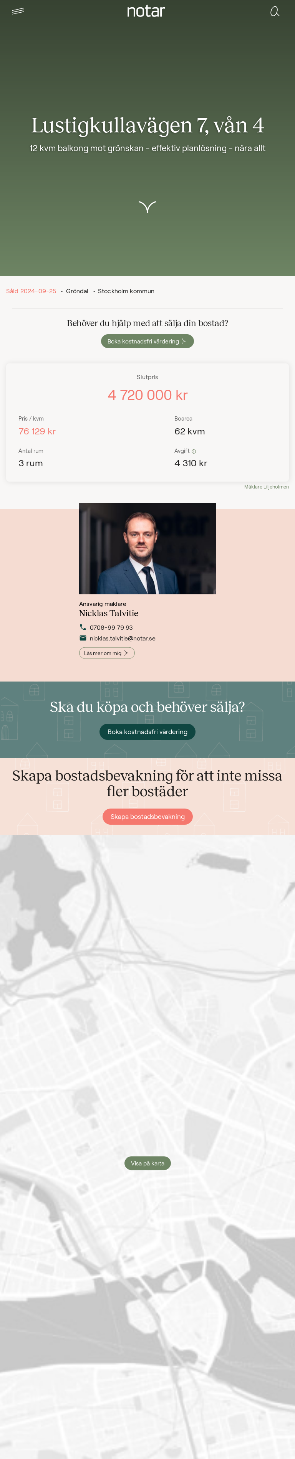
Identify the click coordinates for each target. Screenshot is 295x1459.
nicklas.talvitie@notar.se (117, 644)
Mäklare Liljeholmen (266, 487)
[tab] (18, 11)
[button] (18, 11)
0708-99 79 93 (106, 633)
